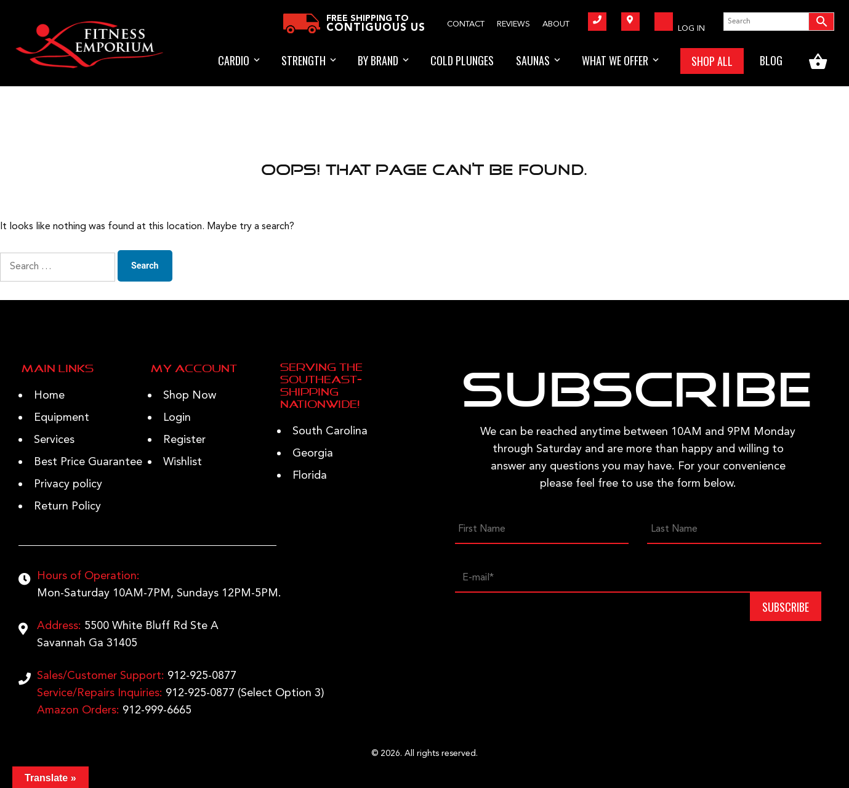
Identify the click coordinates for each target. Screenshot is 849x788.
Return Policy (67, 506)
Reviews (513, 24)
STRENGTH (303, 60)
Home (49, 395)
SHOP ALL (712, 61)
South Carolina (330, 431)
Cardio (233, 60)
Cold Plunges (462, 60)
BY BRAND (378, 60)
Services (54, 439)
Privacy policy (68, 484)
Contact (466, 24)
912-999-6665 (157, 710)
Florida (309, 475)
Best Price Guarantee (88, 462)
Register (184, 439)
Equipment (61, 417)
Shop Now (189, 395)
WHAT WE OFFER (615, 60)
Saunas (533, 60)
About (555, 24)
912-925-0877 (201, 675)
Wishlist (182, 462)
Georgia (312, 453)
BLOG (771, 60)
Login (177, 417)
